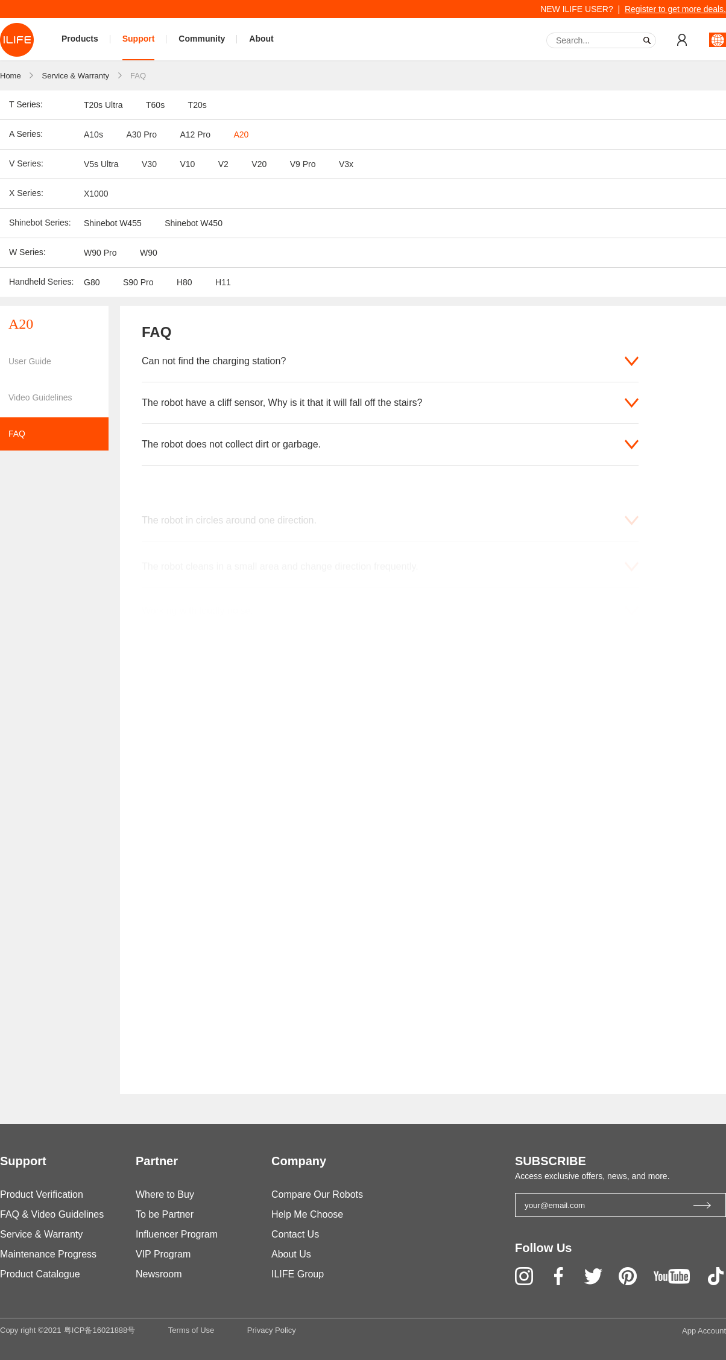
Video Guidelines (40, 397)
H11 (223, 282)
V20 (259, 164)
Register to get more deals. (675, 9)
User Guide (29, 361)
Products (80, 38)
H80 (184, 282)
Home (10, 75)
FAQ (138, 75)
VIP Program (163, 1254)
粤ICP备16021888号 (100, 1330)
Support (138, 38)
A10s (93, 134)
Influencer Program (177, 1234)
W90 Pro (100, 253)
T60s (155, 105)
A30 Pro (141, 134)
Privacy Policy (271, 1330)
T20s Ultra (103, 105)
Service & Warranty (76, 75)
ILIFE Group (297, 1274)
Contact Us (295, 1234)
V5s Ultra (101, 164)
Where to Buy (165, 1194)
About (261, 38)
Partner (157, 1161)
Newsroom (159, 1274)
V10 (187, 164)
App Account (704, 1330)
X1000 (96, 193)
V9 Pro (303, 164)
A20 (240, 134)
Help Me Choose (307, 1214)
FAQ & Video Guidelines (52, 1214)
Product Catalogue (40, 1274)
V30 (149, 164)
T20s (197, 105)
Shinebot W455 (113, 223)
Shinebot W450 (194, 223)
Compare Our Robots (317, 1194)
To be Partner (165, 1214)
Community (201, 38)
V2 (223, 164)
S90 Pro (138, 282)
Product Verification (41, 1194)
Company (298, 1161)
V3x (346, 164)
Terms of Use (191, 1330)
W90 (148, 253)
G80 (91, 282)
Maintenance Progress (48, 1254)
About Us (291, 1254)
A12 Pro (195, 134)
